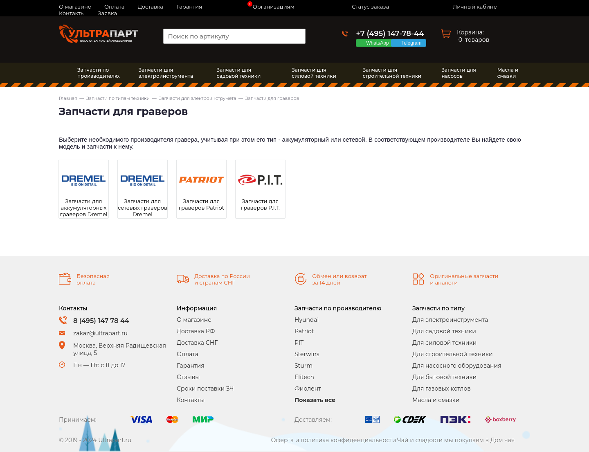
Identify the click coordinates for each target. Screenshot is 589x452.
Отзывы (188, 377)
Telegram (412, 43)
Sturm (303, 365)
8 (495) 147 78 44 (101, 321)
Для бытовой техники (444, 377)
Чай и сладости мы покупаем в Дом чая (456, 440)
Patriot (304, 331)
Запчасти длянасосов (459, 73)
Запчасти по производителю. (98, 73)
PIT (298, 342)
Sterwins (306, 354)
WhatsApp (378, 43)
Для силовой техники (444, 342)
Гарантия (189, 6)
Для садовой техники (444, 331)
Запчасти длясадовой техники (239, 73)
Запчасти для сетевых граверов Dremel (142, 207)
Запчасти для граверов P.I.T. (260, 204)
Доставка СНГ (197, 342)
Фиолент (307, 388)
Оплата (187, 354)
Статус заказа (370, 6)
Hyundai (306, 319)
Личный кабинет (476, 6)
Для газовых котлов (441, 388)
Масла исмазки (508, 73)
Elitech (304, 377)
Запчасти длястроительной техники (392, 73)
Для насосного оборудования (456, 365)
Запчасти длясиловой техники (314, 73)
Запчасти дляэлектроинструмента (166, 73)
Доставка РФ (196, 331)
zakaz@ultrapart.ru (100, 333)
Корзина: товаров (473, 36)
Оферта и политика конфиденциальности (333, 440)
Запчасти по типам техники (118, 98)
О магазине (194, 319)
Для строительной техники (452, 354)
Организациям (273, 6)
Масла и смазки (436, 400)
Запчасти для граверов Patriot (201, 204)
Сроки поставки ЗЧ (205, 388)
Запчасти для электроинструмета (197, 98)
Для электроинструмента (450, 319)
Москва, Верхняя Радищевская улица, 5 (119, 349)
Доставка (150, 6)
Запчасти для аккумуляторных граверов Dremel (84, 207)
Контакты (72, 13)
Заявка (107, 13)
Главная (68, 98)
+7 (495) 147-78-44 (390, 33)
